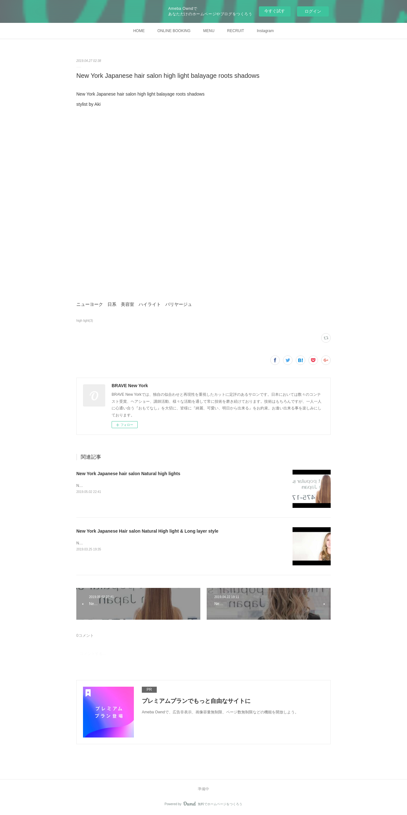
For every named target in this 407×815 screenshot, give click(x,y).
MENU (208, 31)
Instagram (265, 31)
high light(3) (84, 320)
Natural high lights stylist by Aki (102, 485)
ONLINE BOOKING (173, 31)
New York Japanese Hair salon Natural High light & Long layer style (147, 531)
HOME (139, 31)
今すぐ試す (274, 11)
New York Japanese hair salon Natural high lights (128, 473)
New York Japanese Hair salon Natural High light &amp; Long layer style (137, 543)
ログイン (313, 11)
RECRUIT (235, 31)
